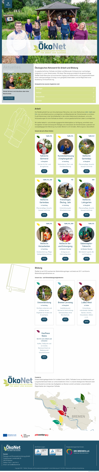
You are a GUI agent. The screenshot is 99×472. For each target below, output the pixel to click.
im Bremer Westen (65, 249)
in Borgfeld (44, 161)
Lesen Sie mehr (8, 98)
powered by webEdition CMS (93, 471)
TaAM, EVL (49, 136)
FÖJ (72, 180)
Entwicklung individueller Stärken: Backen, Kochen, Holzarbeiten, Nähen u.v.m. (86, 313)
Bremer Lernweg (65, 303)
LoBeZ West (86, 303)
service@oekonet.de (13, 464)
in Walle (86, 305)
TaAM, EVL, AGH (47, 180)
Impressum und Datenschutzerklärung (75, 468)
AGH (86, 112)
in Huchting (65, 161)
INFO (44, 171)
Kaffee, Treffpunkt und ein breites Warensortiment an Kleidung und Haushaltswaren (44, 348)
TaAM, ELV (91, 136)
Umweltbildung (44, 303)
